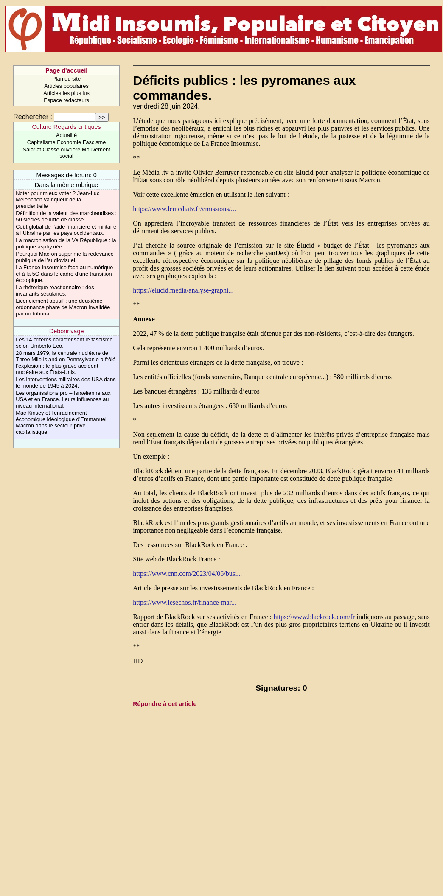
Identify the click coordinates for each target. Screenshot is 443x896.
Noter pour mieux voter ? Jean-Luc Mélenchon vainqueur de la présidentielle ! (57, 199)
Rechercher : (32, 116)
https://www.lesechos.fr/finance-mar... (184, 602)
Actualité (66, 135)
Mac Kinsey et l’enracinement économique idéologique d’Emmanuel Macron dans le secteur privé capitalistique (61, 422)
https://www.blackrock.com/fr (314, 616)
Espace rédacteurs (66, 100)
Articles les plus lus (66, 93)
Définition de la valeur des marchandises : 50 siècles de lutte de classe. (66, 216)
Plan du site (66, 78)
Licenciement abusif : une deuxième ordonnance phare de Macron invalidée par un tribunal (63, 307)
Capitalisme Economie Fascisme (66, 142)
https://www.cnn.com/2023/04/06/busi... (187, 573)
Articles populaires (66, 86)
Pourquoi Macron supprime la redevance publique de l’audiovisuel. (64, 257)
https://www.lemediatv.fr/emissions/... (184, 208)
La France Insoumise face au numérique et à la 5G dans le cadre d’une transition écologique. (64, 273)
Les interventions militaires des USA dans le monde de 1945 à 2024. (65, 382)
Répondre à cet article (164, 704)
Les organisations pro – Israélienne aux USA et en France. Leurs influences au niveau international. (63, 399)
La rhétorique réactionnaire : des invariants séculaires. (55, 290)
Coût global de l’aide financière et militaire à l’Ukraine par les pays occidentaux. (66, 229)
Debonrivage (66, 331)
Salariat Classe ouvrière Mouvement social (66, 152)
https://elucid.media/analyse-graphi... (183, 290)
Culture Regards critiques (66, 126)
